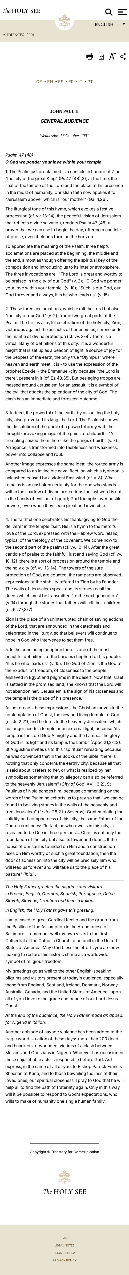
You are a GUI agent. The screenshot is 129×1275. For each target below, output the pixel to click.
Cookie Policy (65, 1253)
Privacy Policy (64, 1260)
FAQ (64, 1238)
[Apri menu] (121, 12)
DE (39, 81)
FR (71, 81)
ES (60, 81)
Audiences (14, 34)
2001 (30, 34)
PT (90, 81)
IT (80, 81)
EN (50, 81)
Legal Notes (65, 1245)
